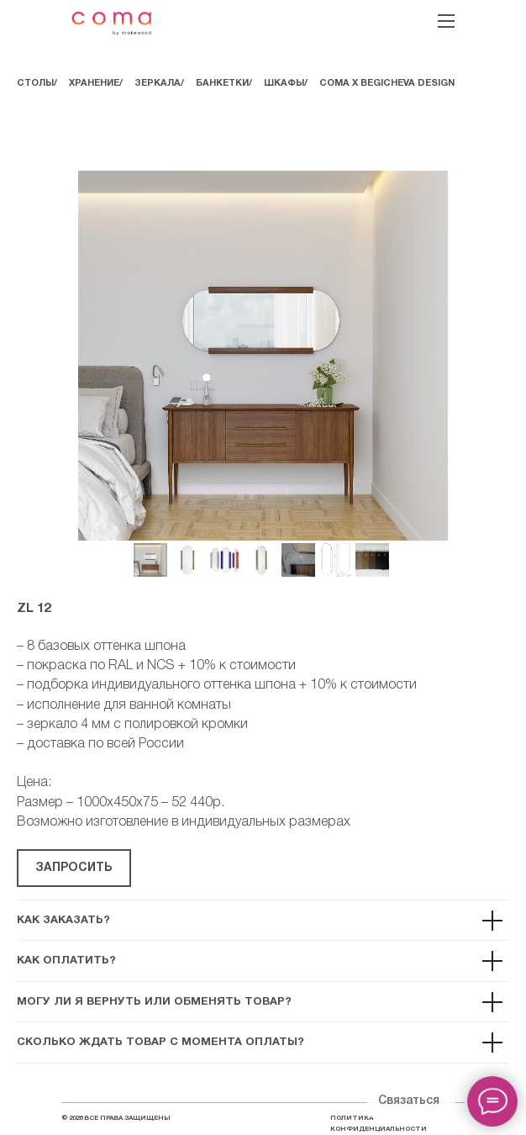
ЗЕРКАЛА (157, 83)
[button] (74, 868)
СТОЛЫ (35, 83)
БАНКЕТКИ (222, 83)
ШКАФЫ (284, 83)
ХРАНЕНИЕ (94, 83)
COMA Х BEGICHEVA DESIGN (387, 83)
